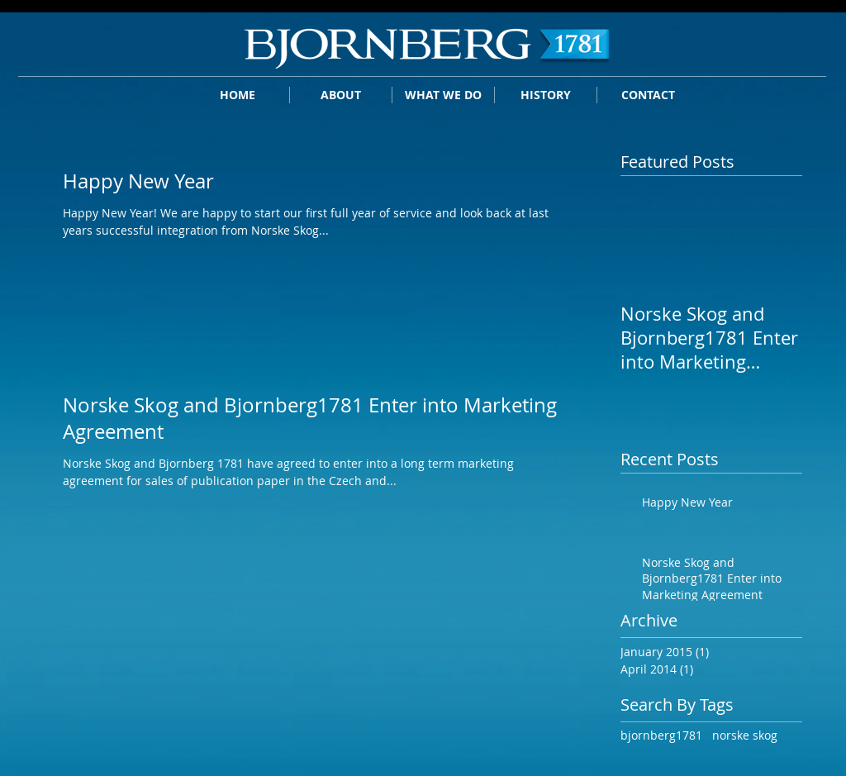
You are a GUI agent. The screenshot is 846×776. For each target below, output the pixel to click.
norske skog (744, 735)
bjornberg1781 (661, 735)
